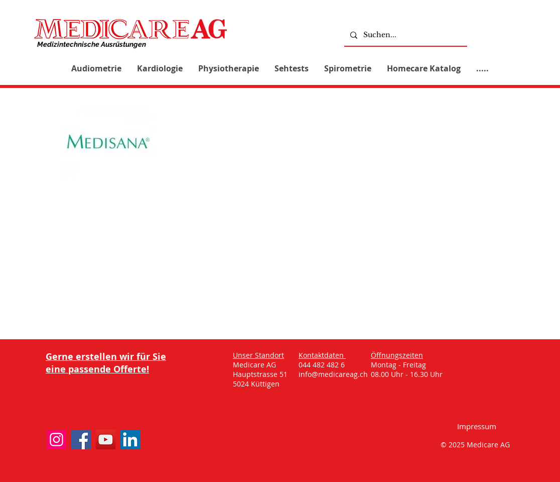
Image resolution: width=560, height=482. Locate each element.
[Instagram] (56, 439)
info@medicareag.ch (333, 374)
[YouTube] (105, 439)
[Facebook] (81, 439)
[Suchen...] (404, 35)
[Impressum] (477, 426)
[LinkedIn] (130, 439)
